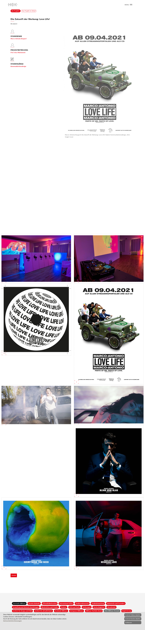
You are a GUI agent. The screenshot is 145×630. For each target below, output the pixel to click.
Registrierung (126, 611)
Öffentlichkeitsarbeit (50, 603)
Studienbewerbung (98, 603)
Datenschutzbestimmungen (12, 621)
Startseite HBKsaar (19, 603)
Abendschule (111, 607)
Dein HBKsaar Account (112, 611)
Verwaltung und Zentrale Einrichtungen (26, 607)
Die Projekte (15, 11)
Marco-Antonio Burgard (18, 40)
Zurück (13, 575)
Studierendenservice (82, 603)
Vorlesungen (87, 607)
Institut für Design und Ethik (22, 611)
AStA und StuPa (74, 607)
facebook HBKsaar (61, 611)
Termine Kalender (34, 603)
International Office (66, 603)
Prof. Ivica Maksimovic (18, 54)
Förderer (63, 607)
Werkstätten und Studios (49, 607)
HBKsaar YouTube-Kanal (94, 611)
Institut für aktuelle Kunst (43, 611)
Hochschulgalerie (98, 607)
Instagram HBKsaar (76, 611)
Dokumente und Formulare (116, 603)
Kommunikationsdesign (18, 66)
